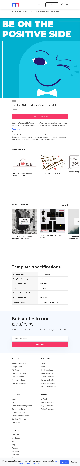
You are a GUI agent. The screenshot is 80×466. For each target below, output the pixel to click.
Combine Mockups (19, 419)
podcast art (42, 135)
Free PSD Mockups (19, 373)
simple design (50, 139)
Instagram (15, 451)
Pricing (14, 441)
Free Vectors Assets (19, 383)
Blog (13, 445)
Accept (64, 462)
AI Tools (44, 399)
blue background (37, 139)
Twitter (14, 458)
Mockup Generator (19, 363)
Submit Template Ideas (20, 416)
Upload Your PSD (18, 412)
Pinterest (15, 455)
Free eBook (16, 422)
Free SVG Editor (18, 377)
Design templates (17, 11)
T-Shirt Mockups (47, 377)
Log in (40, 4)
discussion (15, 137)
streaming (38, 137)
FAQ (13, 402)
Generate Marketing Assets (22, 406)
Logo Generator (47, 406)
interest (30, 137)
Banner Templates (48, 383)
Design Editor (17, 367)
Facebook (15, 448)
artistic (56, 135)
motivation (25, 139)
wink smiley (16, 139)
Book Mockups (47, 370)
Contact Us (16, 435)
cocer (27, 135)
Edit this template (40, 116)
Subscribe (40, 344)
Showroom (45, 363)
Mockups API (17, 438)
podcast (15, 135)
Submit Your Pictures (19, 409)
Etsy (43, 367)
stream (45, 137)
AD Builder (16, 370)
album (21, 135)
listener (63, 135)
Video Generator (47, 409)
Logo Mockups (47, 373)
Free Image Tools (18, 380)
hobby (23, 137)
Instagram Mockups (48, 387)
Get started (52, 4)
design (49, 135)
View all (63, 205)
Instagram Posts (47, 380)
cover (34, 135)
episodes (62, 137)
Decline (74, 462)
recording (53, 137)
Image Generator (47, 402)
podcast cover (29, 11)
